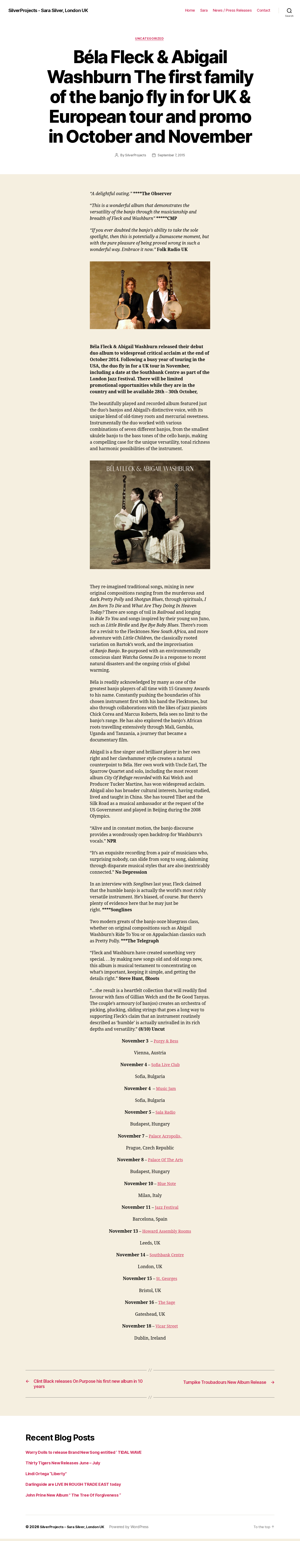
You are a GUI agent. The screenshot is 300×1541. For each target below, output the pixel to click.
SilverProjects (134, 156)
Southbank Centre (166, 1255)
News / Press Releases (232, 10)
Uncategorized (150, 39)
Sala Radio (165, 1113)
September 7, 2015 (171, 156)
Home (190, 10)
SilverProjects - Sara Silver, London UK (51, 10)
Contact (263, 10)
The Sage (166, 1303)
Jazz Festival (166, 1208)
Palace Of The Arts (165, 1160)
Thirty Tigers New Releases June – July (67, 1465)
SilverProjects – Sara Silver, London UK (74, 1529)
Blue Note (167, 1184)
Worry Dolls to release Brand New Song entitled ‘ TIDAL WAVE (90, 1454)
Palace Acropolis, (165, 1137)
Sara (204, 10)
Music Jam (166, 1089)
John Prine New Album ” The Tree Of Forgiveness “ (78, 1497)
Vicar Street (167, 1327)
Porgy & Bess (166, 1042)
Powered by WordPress (134, 1529)
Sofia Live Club (165, 1065)
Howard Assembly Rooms (166, 1232)
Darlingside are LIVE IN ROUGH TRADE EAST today (78, 1486)
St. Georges (166, 1279)
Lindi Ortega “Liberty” (48, 1476)
